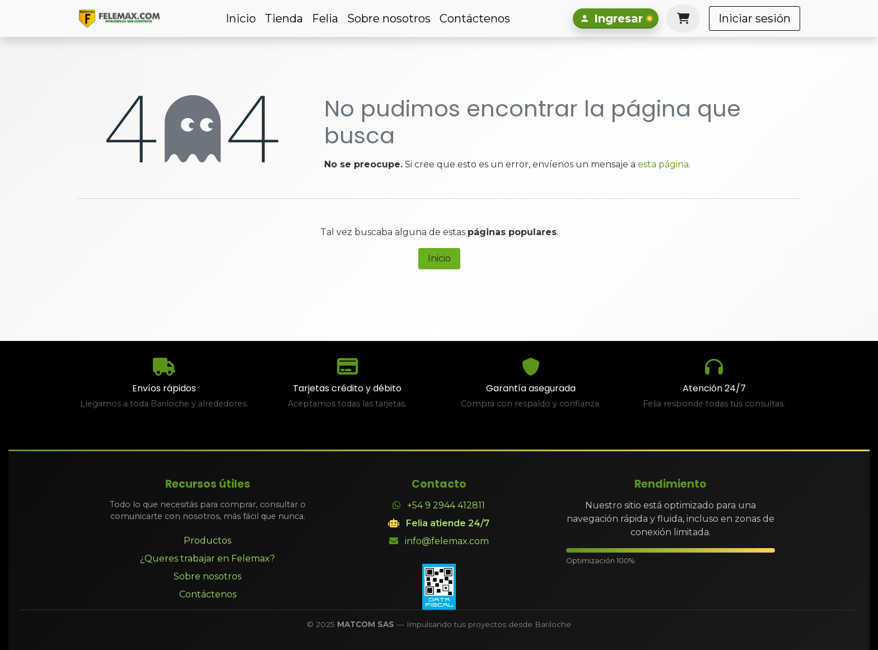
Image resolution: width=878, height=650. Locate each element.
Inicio (439, 258)
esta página (663, 164)
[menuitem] (240, 18)
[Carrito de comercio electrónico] (683, 18)
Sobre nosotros (207, 576)
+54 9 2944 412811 (446, 505)
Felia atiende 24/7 (447, 523)
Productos (207, 540)
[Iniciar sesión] (615, 18)
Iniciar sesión (754, 18)
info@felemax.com (447, 541)
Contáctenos (207, 594)
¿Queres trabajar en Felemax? (207, 558)
